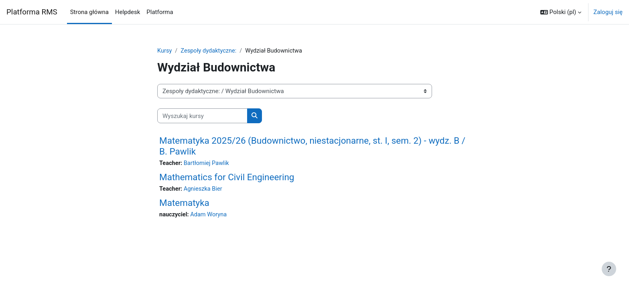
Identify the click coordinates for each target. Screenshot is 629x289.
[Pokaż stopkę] (609, 269)
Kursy (164, 51)
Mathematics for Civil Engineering (226, 177)
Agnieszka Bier (204, 189)
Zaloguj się (608, 12)
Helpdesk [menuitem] (127, 12)
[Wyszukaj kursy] (202, 116)
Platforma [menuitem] (159, 12)
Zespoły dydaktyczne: (210, 51)
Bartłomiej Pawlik (208, 163)
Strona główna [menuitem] (89, 12)
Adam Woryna (210, 215)
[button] (560, 12)
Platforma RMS (31, 12)
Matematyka (184, 203)
